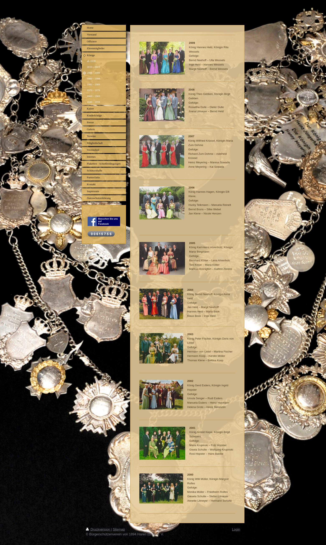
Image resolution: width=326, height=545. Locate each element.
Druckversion (98, 529)
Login (236, 529)
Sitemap (119, 529)
